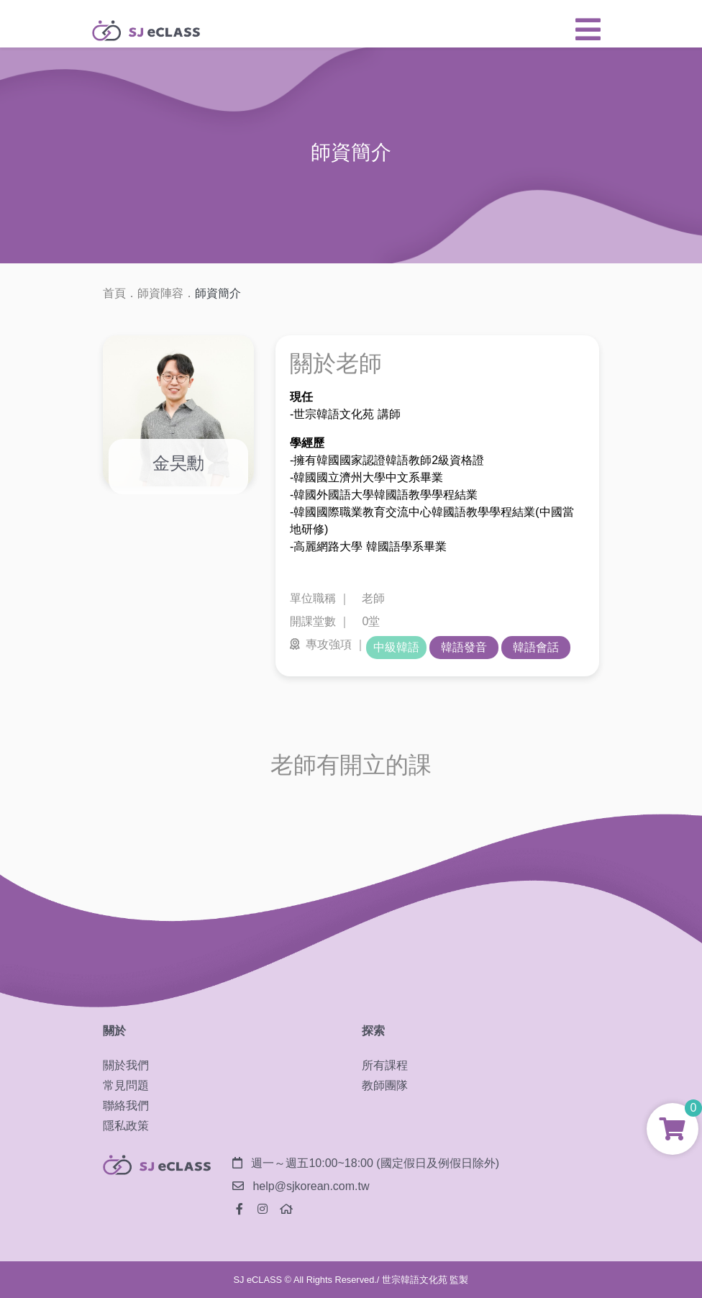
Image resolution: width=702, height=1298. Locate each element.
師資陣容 (160, 293)
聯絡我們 (126, 1105)
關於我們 (126, 1065)
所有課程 (385, 1065)
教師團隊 (385, 1085)
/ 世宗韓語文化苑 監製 (423, 1279)
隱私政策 (126, 1126)
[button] (588, 29)
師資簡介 (218, 293)
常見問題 (126, 1085)
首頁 (114, 293)
